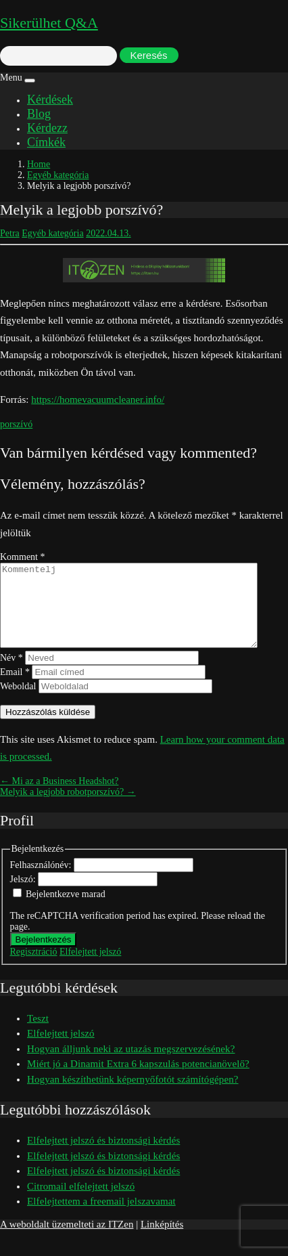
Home (38, 164)
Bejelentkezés (44, 956)
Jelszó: (24, 895)
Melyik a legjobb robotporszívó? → (68, 808)
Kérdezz (47, 128)
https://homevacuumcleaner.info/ (97, 399)
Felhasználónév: (42, 881)
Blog (39, 114)
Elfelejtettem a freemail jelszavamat (101, 1217)
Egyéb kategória (58, 175)
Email (15, 688)
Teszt (38, 1034)
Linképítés (162, 1240)
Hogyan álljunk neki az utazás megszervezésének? (131, 1065)
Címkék (46, 142)
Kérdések (50, 99)
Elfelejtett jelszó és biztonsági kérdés (103, 1156)
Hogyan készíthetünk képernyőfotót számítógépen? (133, 1095)
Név (11, 674)
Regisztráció (33, 968)
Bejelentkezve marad (65, 910)
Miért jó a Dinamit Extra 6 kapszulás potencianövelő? (138, 1080)
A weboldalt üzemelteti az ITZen (66, 1240)
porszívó (16, 424)
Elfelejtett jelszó (90, 968)
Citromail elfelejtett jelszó (81, 1202)
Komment (22, 557)
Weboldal (18, 702)
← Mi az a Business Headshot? (59, 797)
